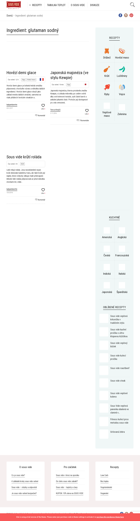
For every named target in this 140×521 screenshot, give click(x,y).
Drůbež (107, 57)
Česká (107, 255)
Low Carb (104, 475)
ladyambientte (12, 104)
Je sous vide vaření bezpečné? (24, 493)
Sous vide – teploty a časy (67, 487)
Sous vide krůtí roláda (24, 156)
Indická (107, 273)
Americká (107, 237)
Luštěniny (122, 75)
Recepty (37, 5)
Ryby (106, 94)
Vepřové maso (106, 114)
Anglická (122, 237)
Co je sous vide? (18, 475)
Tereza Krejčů (55, 110)
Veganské (104, 493)
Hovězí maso (31, 80)
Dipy (23, 80)
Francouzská (122, 255)
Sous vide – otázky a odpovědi (24, 487)
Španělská (122, 292)
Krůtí (22, 164)
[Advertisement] (114, 168)
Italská (122, 273)
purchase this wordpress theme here (110, 517)
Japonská (107, 292)
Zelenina (122, 114)
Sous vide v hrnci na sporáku (67, 475)
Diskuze (94, 5)
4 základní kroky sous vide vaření (25, 481)
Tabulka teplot (56, 5)
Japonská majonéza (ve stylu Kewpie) (69, 75)
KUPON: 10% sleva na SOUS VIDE (69, 493)
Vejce (122, 94)
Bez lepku (104, 481)
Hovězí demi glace (21, 72)
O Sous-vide (78, 5)
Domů (10, 15)
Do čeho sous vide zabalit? (67, 481)
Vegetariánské (106, 487)
